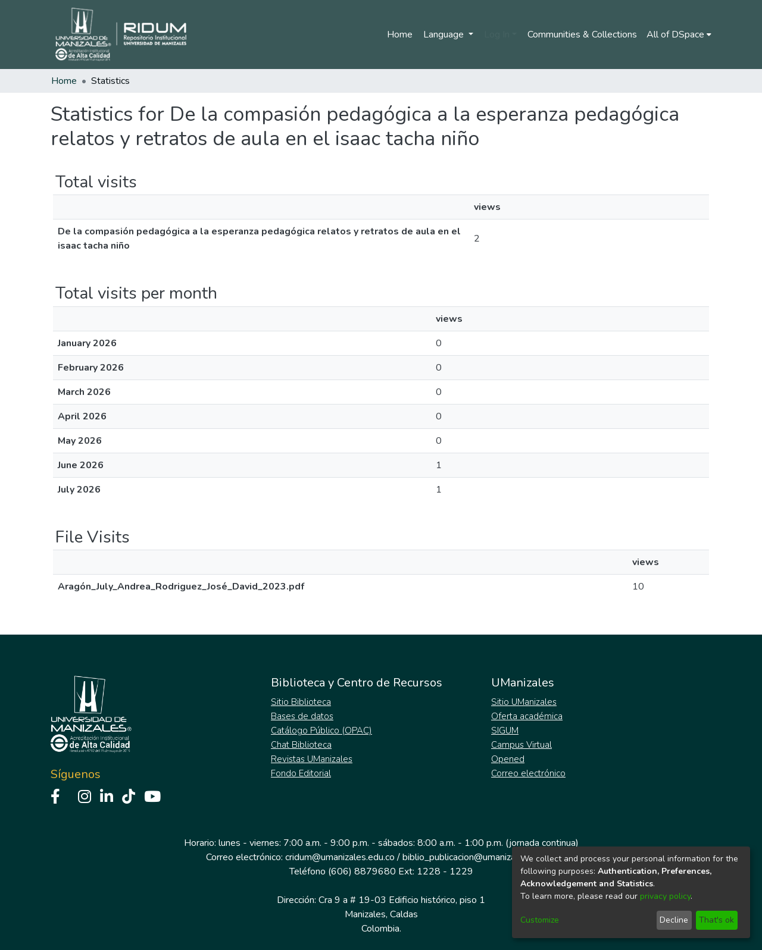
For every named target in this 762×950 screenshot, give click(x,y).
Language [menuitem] (444, 34)
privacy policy (665, 896)
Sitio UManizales (524, 702)
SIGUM (505, 730)
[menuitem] (679, 34)
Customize (539, 920)
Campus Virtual (521, 745)
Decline (674, 920)
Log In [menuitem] (497, 34)
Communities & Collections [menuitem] (582, 34)
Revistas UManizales (311, 759)
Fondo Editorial (301, 773)
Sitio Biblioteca (301, 702)
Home (400, 34)
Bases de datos (302, 716)
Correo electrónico (528, 773)
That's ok (716, 920)
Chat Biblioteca (301, 745)
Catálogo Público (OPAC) (321, 730)
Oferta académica (527, 716)
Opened (507, 759)
